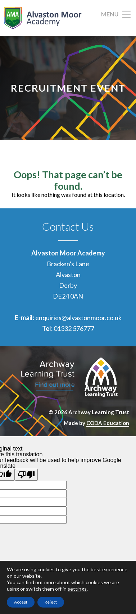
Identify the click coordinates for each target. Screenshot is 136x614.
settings (77, 589)
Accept (20, 602)
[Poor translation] (26, 475)
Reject (51, 602)
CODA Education (107, 423)
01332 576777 (74, 328)
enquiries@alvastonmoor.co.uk (78, 318)
